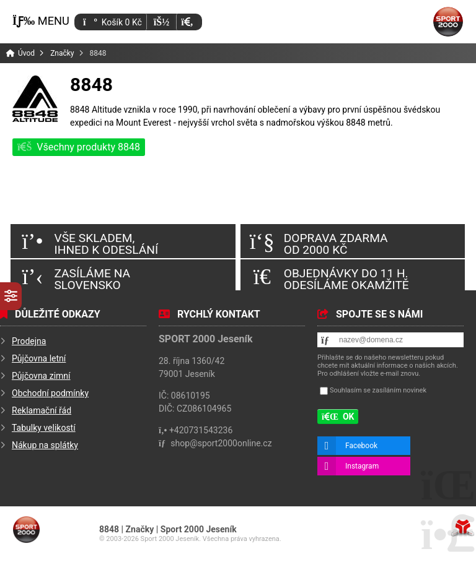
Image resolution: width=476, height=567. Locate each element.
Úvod (448, 21)
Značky (62, 53)
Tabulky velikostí (44, 428)
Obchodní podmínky (50, 393)
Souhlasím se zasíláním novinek (378, 390)
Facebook (361, 445)
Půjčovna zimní (41, 376)
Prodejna (29, 341)
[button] (187, 22)
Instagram (362, 466)
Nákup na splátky (45, 445)
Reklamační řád (41, 410)
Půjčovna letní (39, 358)
